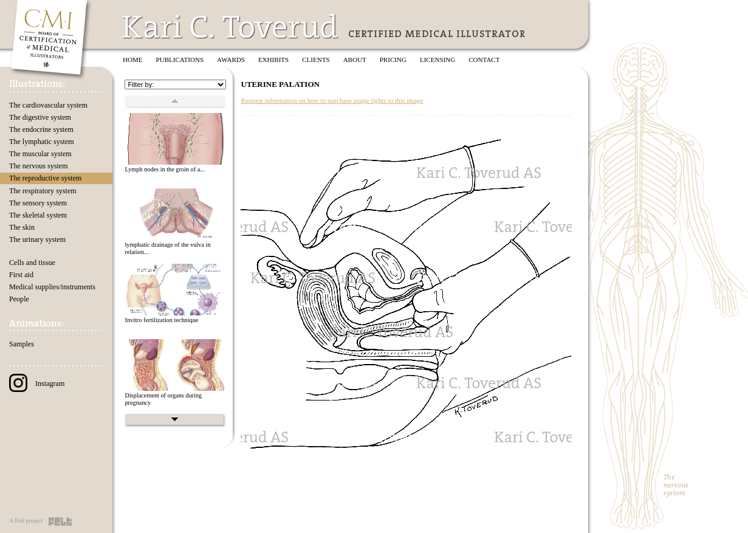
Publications (180, 59)
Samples (21, 344)
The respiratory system (43, 191)
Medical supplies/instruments (52, 287)
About (354, 59)
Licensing (437, 59)
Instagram (36, 383)
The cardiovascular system (48, 105)
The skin (22, 227)
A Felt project (26, 520)
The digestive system (40, 117)
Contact (483, 59)
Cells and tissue (32, 262)
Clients (315, 59)
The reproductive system (45, 178)
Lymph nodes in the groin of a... (164, 169)
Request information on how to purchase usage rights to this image (332, 100)
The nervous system (38, 166)
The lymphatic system (41, 141)
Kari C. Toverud (231, 26)
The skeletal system (38, 215)
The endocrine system (41, 129)
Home (133, 59)
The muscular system (40, 154)
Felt (60, 521)
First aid (21, 274)
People (19, 299)
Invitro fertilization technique (161, 320)
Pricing (393, 59)
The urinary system (37, 239)
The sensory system (38, 203)
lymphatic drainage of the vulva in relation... (167, 248)
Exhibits (273, 59)
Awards (231, 59)
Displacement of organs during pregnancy (163, 399)
